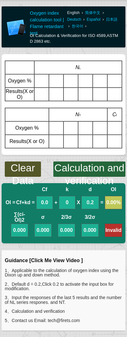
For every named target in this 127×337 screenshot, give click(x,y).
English (73, 13)
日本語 (111, 19)
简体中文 (92, 13)
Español (93, 19)
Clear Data (23, 169)
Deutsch (74, 19)
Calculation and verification (89, 169)
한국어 (77, 26)
